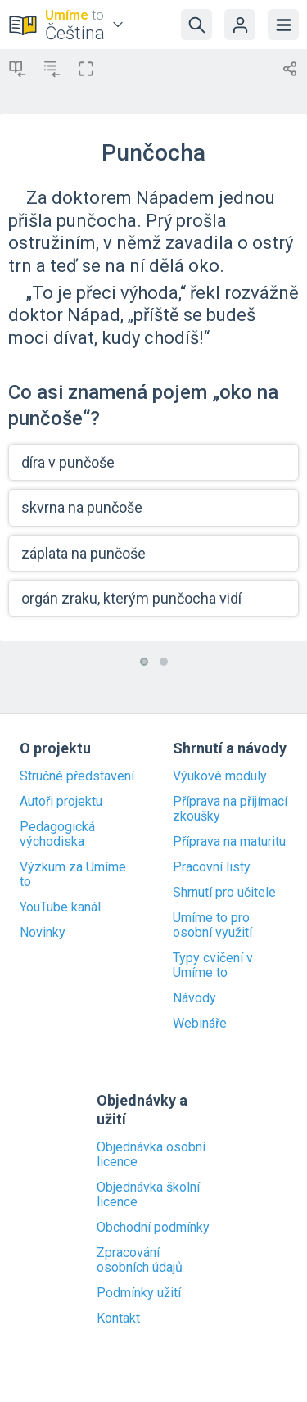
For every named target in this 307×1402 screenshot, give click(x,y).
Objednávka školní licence (148, 1195)
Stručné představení (77, 776)
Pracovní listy (212, 867)
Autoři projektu (61, 801)
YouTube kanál (60, 907)
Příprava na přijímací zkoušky (230, 809)
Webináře (200, 1023)
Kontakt (118, 1318)
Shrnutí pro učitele (224, 892)
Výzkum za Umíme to (73, 874)
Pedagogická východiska (57, 834)
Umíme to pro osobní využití (212, 925)
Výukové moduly (220, 776)
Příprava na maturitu (229, 841)
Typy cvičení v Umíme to (213, 965)
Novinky (42, 932)
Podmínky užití (139, 1293)
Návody (194, 998)
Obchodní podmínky (153, 1227)
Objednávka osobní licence (151, 1154)
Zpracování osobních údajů (140, 1260)
